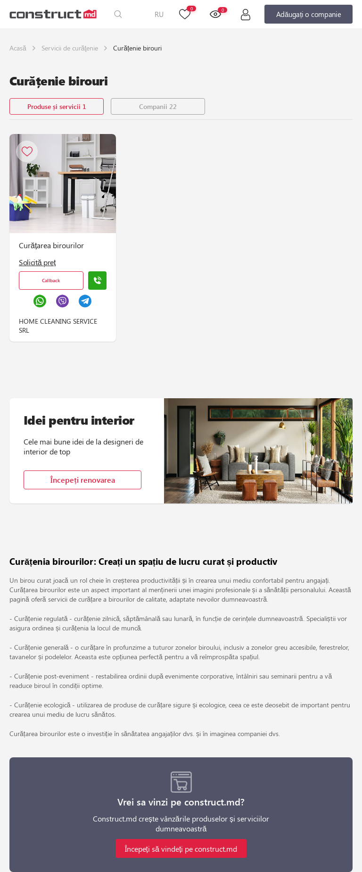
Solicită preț (37, 262)
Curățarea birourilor (51, 245)
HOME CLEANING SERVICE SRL (58, 326)
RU (159, 14)
